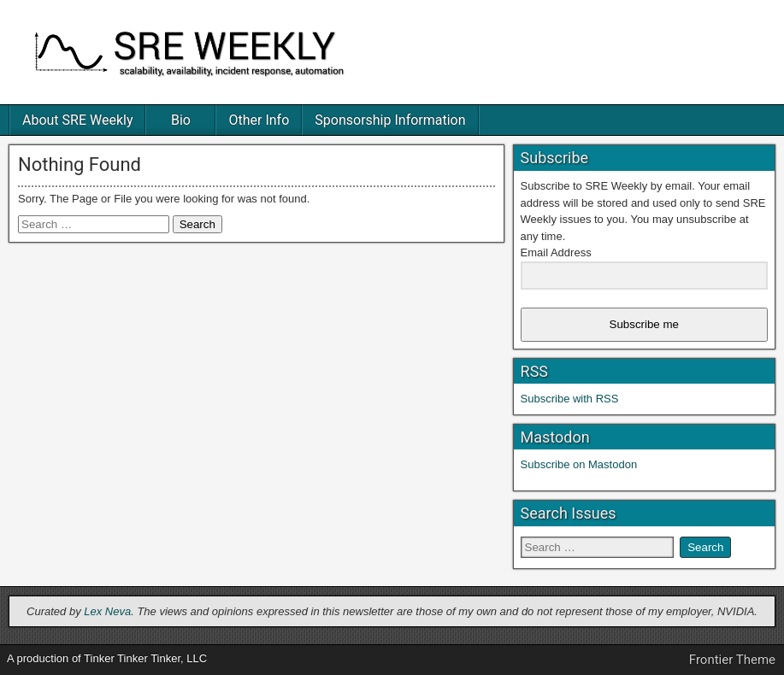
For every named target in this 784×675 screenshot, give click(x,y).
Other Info (258, 120)
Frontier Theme (732, 659)
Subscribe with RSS (570, 398)
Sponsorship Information (390, 120)
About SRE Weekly (77, 120)
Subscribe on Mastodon (579, 464)
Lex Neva (107, 611)
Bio (181, 120)
